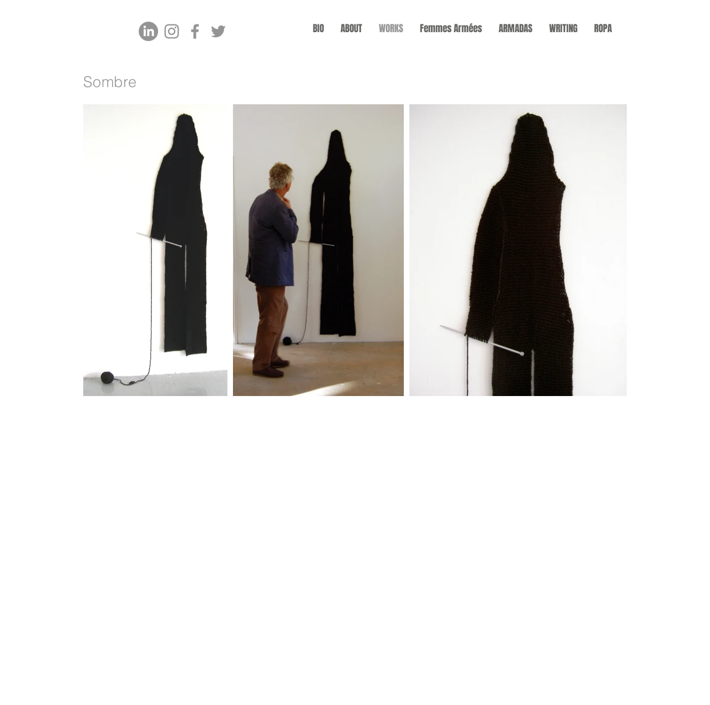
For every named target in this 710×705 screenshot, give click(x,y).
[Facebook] (195, 31)
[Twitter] (218, 31)
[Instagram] (171, 31)
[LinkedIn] (148, 31)
